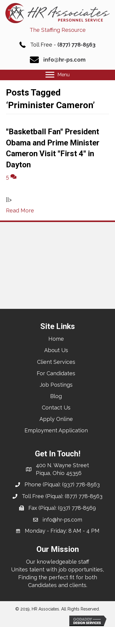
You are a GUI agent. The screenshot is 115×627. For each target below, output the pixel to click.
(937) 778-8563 (81, 484)
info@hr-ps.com (64, 59)
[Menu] (57, 75)
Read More (20, 210)
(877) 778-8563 (76, 44)
